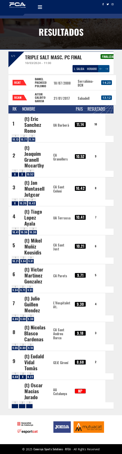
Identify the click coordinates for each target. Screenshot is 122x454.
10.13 (15, 139)
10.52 (30, 174)
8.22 (30, 377)
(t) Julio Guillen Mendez (32, 304)
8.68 (15, 377)
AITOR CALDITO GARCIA (40, 97)
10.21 (15, 261)
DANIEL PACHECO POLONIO (41, 82)
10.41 (15, 232)
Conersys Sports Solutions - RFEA (52, 449)
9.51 (29, 290)
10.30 (32, 232)
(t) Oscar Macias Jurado (33, 391)
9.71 (22, 290)
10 (95, 124)
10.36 (24, 232)
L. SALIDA (79, 68)
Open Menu (40, 7)
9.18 (30, 348)
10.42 (31, 203)
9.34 (15, 290)
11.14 (32, 139)
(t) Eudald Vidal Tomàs (34, 362)
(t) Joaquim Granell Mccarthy (34, 156)
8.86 (15, 319)
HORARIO (92, 68)
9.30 (30, 319)
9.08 (23, 319)
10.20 (23, 203)
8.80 (23, 348)
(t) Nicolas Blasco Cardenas (35, 333)
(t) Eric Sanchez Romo (32, 124)
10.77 (24, 139)
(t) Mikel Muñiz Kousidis (33, 246)
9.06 (15, 348)
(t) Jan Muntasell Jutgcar (34, 188)
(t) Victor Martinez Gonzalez (33, 275)
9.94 (23, 261)
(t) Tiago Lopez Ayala (33, 217)
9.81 (30, 261)
